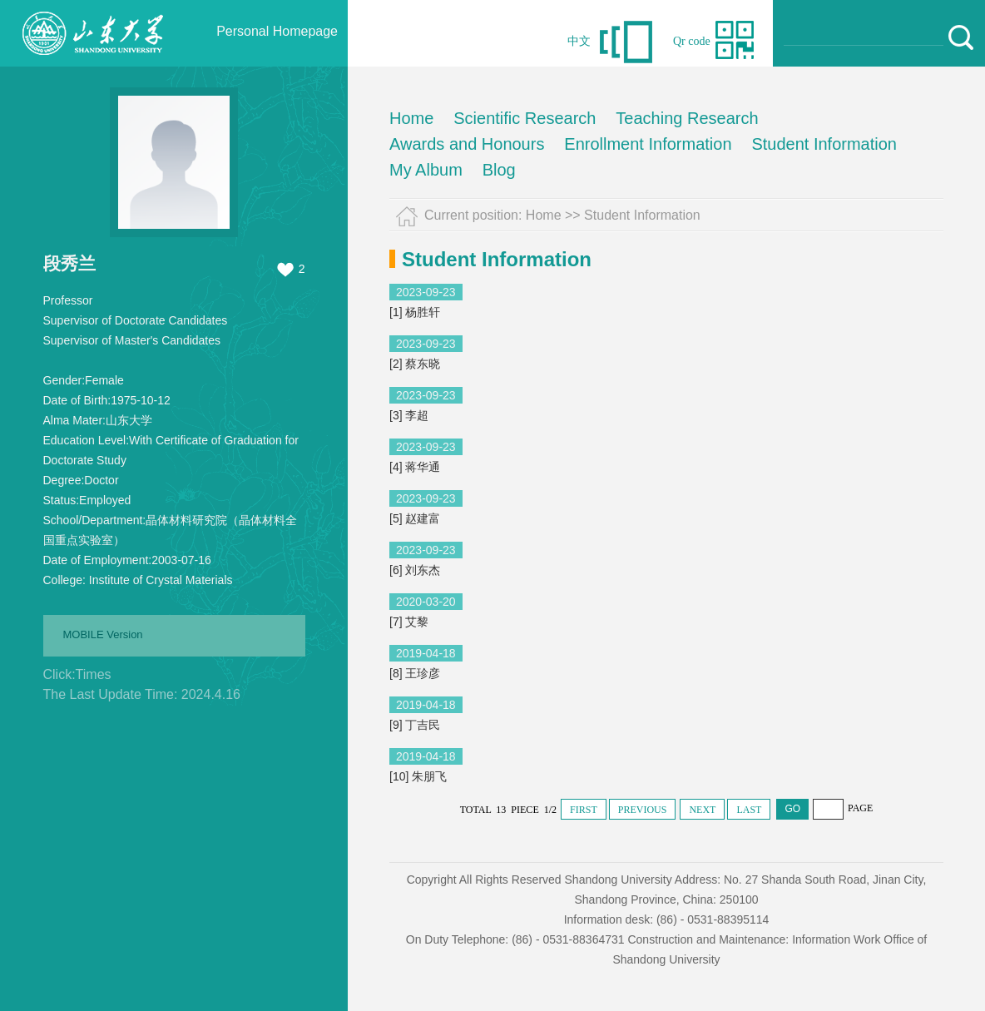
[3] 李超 (408, 415)
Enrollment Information (647, 144)
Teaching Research (687, 118)
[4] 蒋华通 (414, 466)
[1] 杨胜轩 (414, 312)
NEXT (702, 809)
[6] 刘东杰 (414, 570)
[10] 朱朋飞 (418, 776)
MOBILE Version (103, 634)
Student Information (824, 144)
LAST (748, 809)
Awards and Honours (466, 144)
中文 (579, 41)
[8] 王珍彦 (414, 673)
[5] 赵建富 (414, 518)
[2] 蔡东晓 (414, 363)
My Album (426, 170)
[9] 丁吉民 (414, 724)
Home (411, 118)
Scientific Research (524, 118)
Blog (499, 170)
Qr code (691, 41)
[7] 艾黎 (408, 621)
